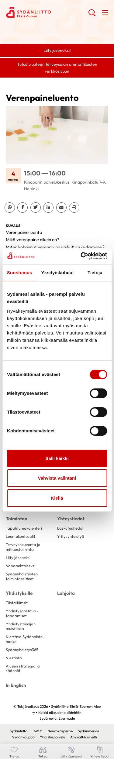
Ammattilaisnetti (83, 737)
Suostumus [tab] (19, 272)
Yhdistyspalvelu (52, 737)
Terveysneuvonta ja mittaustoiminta (23, 546)
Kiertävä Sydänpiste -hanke (25, 639)
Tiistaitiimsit (17, 602)
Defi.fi (37, 731)
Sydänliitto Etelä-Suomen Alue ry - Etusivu (47, 12)
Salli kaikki (57, 458)
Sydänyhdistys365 (22, 649)
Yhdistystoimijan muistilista (21, 626)
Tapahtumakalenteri (24, 528)
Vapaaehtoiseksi (20, 565)
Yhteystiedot (71, 518)
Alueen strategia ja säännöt (23, 668)
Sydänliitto (18, 731)
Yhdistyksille (19, 593)
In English (16, 685)
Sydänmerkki (88, 731)
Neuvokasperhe (60, 731)
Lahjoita (66, 593)
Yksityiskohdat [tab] (57, 272)
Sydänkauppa (23, 737)
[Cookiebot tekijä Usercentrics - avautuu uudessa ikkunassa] (81, 256)
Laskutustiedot (70, 528)
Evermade (66, 718)
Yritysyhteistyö (70, 536)
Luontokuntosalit (20, 536)
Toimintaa (16, 518)
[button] (92, 15)
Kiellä (57, 498)
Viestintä (14, 657)
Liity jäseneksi (18, 557)
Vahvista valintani (57, 478)
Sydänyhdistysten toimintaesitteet (22, 576)
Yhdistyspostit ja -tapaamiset (22, 613)
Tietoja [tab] (95, 272)
